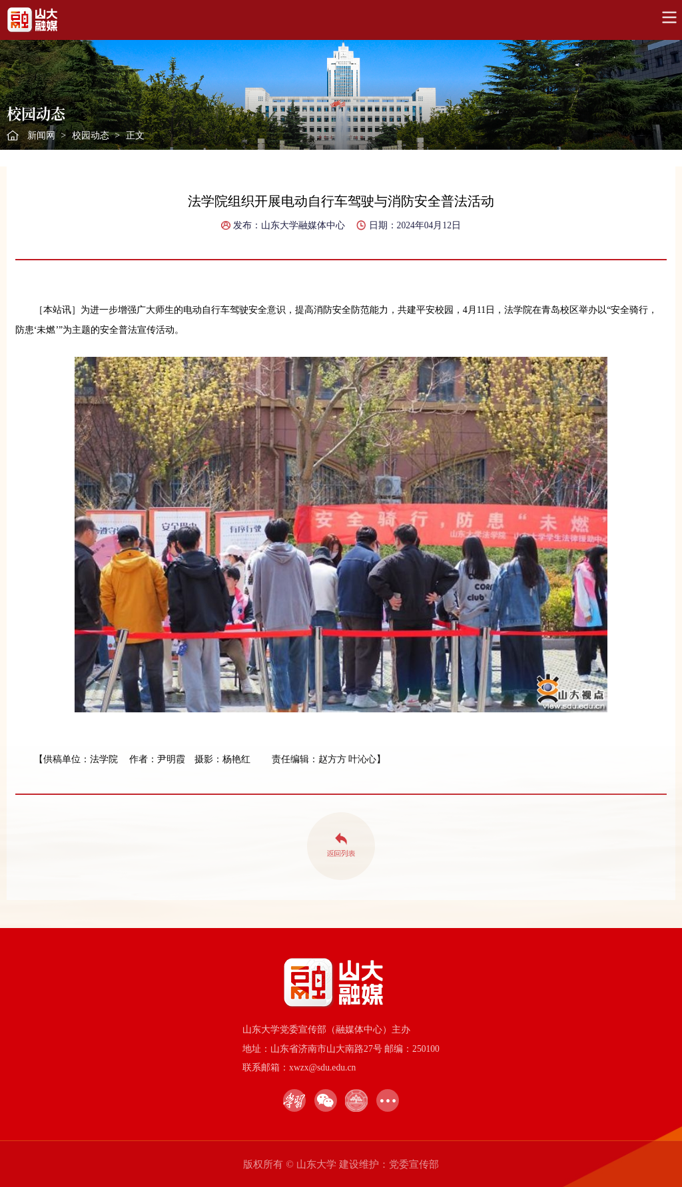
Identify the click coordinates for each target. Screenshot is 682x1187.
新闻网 (41, 135)
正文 (135, 135)
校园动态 (90, 135)
